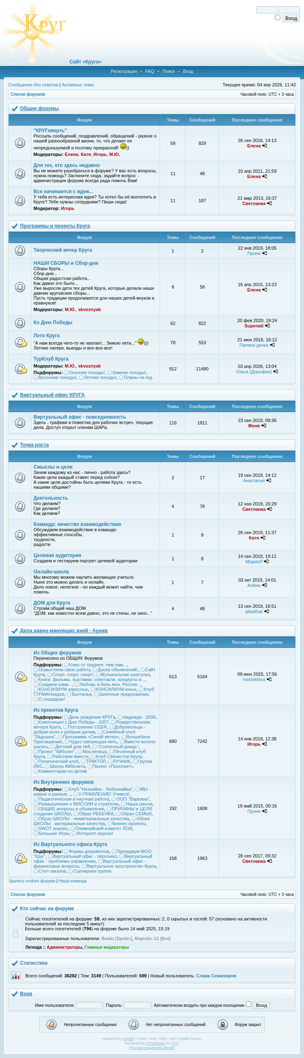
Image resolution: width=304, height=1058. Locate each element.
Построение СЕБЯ (87, 726)
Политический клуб (58, 761)
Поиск (168, 71)
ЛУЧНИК (122, 761)
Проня (253, 253)
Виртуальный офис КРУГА (52, 395)
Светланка (254, 203)
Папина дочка (253, 345)
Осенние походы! (87, 372)
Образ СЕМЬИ (136, 813)
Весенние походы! (57, 377)
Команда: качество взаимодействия (77, 524)
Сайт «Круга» (85, 62)
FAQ (149, 71)
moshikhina (254, 679)
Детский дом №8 (72, 746)
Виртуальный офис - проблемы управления (93, 859)
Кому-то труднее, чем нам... (98, 664)
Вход (188, 71)
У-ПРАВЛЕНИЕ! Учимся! (104, 794)
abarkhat (254, 611)
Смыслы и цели (53, 467)
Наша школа (139, 803)
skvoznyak (89, 309)
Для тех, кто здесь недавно (67, 165)
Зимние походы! (129, 372)
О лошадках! (51, 699)
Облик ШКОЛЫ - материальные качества (92, 821)
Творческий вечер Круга (63, 250)
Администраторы (64, 947)
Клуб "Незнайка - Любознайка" (100, 789)
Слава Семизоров (216, 975)
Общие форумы (39, 108)
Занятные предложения (124, 694)
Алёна (253, 585)
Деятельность (51, 498)
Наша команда (72, 881)
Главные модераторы (107, 947)
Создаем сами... (55, 684)
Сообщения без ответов (33, 84)
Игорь (100, 154)
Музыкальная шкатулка (125, 674)
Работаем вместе (70, 756)
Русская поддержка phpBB (152, 1048)
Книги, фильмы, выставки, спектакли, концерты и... (91, 679)
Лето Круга (47, 335)
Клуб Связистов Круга (119, 756)
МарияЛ (254, 561)
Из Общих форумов (57, 653)
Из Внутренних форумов (64, 782)
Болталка (81, 694)
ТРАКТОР (95, 761)
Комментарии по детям (62, 771)
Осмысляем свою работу (64, 669)
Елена (71, 154)
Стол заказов (52, 871)
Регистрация (124, 71)
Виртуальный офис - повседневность (80, 417)
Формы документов (89, 851)
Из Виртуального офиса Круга (70, 844)
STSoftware (155, 1043)
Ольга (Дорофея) (254, 371)
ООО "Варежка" (133, 798)
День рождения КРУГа (92, 717)
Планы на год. (138, 377)
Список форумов (28, 94)
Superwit (253, 325)
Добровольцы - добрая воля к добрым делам (89, 729)
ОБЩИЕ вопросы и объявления (71, 808)
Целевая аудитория (57, 555)
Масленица (94, 751)
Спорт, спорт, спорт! (73, 674)
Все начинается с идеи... (63, 191)
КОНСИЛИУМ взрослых (63, 689)
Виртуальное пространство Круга (121, 866)
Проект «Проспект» (112, 766)
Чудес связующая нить (93, 741)
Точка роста (34, 445)
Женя (254, 425)
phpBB (128, 1039)
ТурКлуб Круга (51, 359)
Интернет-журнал (94, 833)
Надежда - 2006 (139, 717)
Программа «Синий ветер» (91, 736)
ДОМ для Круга (52, 603)
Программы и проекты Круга (55, 226)
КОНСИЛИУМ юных (115, 689)
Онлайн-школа (51, 572)
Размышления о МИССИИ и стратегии (78, 803)
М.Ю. (114, 154)
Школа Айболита (67, 766)
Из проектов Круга (56, 710)
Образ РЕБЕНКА (96, 813)
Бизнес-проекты (129, 823)
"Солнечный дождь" (118, 746)
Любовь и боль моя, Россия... (110, 684)
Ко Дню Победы (53, 322)
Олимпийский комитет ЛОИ (103, 828)
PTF (175, 1043)
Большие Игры (53, 833)
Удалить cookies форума (32, 881)
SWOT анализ (53, 828)
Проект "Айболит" (56, 751)
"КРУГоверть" (50, 130)
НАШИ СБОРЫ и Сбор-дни (66, 263)
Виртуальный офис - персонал (85, 856)
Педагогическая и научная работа (73, 798)
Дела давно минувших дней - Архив (63, 631)
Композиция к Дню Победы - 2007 (73, 722)
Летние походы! (100, 377)
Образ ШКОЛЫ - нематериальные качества (83, 818)
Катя (86, 154)
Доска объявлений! (118, 669)
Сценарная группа (92, 871)
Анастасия (254, 480)
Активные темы (78, 84)
